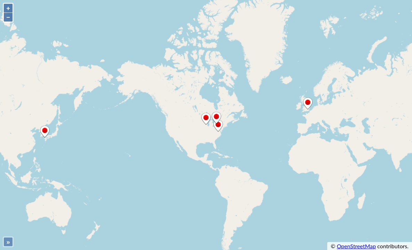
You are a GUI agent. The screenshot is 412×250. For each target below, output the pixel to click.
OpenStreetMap (356, 246)
